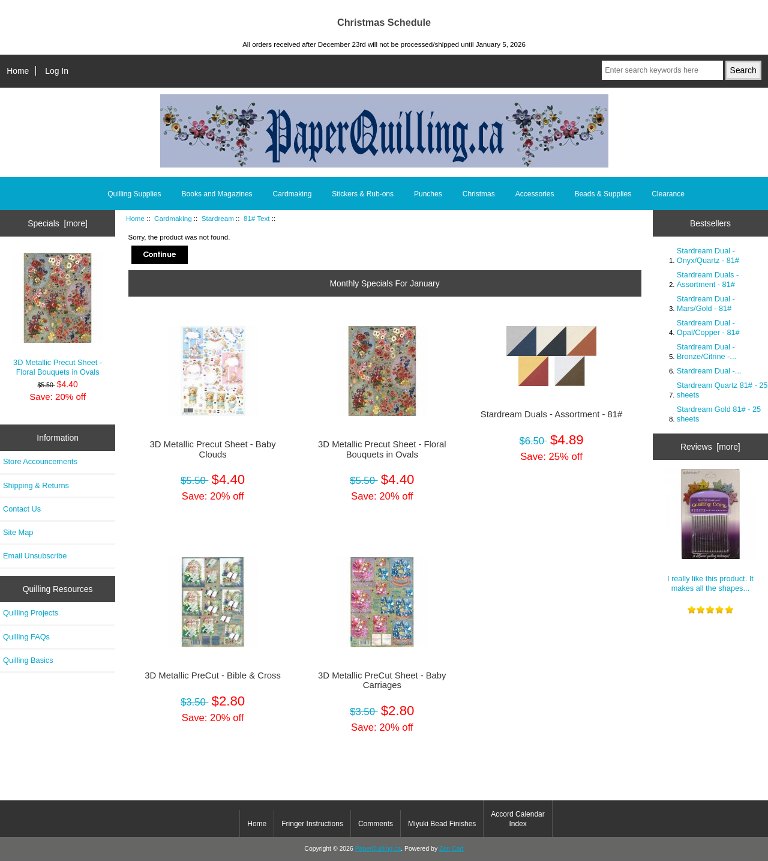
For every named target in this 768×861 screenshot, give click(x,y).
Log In (56, 71)
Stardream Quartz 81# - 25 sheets (722, 390)
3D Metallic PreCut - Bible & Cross (213, 675)
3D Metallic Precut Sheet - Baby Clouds (213, 449)
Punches (428, 194)
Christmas (479, 194)
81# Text (257, 218)
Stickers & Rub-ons (363, 194)
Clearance (668, 194)
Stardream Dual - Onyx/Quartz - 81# (708, 255)
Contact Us (22, 508)
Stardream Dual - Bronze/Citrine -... (706, 351)
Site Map (18, 532)
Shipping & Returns (36, 485)
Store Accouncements (40, 461)
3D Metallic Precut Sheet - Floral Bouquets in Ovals (58, 314)
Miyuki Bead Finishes (442, 824)
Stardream (218, 218)
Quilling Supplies (134, 194)
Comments (375, 824)
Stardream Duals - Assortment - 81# (552, 414)
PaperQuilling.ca (378, 848)
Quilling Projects (30, 612)
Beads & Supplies (602, 194)
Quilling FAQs (26, 636)
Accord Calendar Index (517, 819)
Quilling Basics (28, 660)
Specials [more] (58, 223)
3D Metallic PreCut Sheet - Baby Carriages (382, 680)
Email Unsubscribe (35, 555)
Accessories (534, 194)
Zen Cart (451, 848)
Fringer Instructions (312, 824)
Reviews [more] (710, 447)
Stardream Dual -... (709, 370)
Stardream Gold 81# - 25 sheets (719, 414)
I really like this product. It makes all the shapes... (710, 530)
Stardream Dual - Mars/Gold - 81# (706, 303)
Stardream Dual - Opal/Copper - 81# (708, 327)
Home (18, 71)
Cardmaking (173, 218)
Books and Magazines (217, 194)
